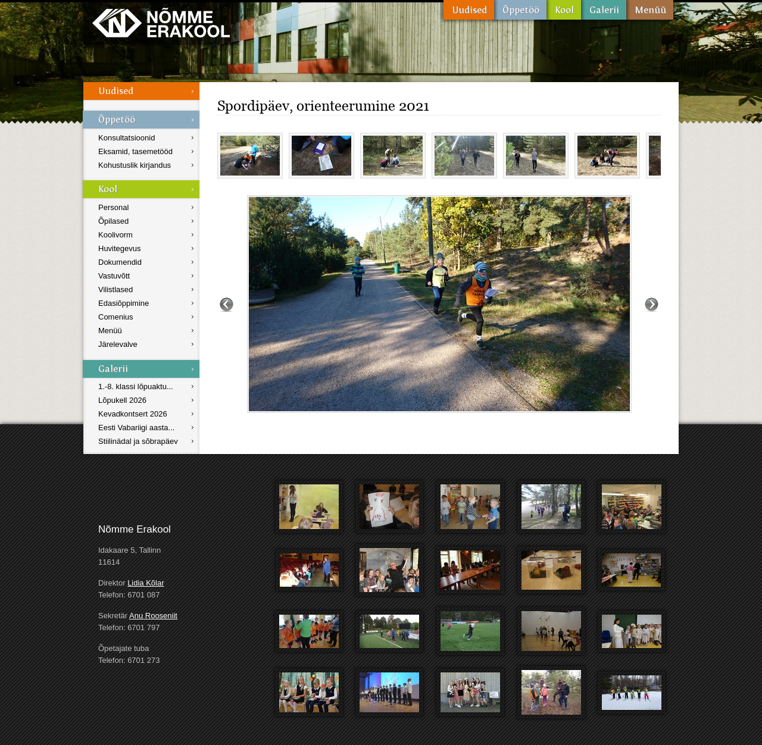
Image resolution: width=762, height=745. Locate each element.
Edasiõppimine (123, 303)
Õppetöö (520, 10)
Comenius (115, 316)
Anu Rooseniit (153, 615)
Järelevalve (118, 344)
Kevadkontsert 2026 (132, 413)
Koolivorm (115, 234)
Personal (113, 207)
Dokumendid (120, 262)
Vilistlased (115, 289)
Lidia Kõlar (145, 582)
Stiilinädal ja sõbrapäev (138, 441)
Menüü (649, 10)
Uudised (469, 10)
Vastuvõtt (114, 275)
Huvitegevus (119, 248)
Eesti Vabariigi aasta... (136, 427)
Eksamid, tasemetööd (135, 151)
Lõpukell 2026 (122, 400)
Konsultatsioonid (126, 137)
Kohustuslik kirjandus (134, 165)
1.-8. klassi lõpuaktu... (135, 386)
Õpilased (113, 221)
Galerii (603, 10)
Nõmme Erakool (161, 22)
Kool (563, 10)
